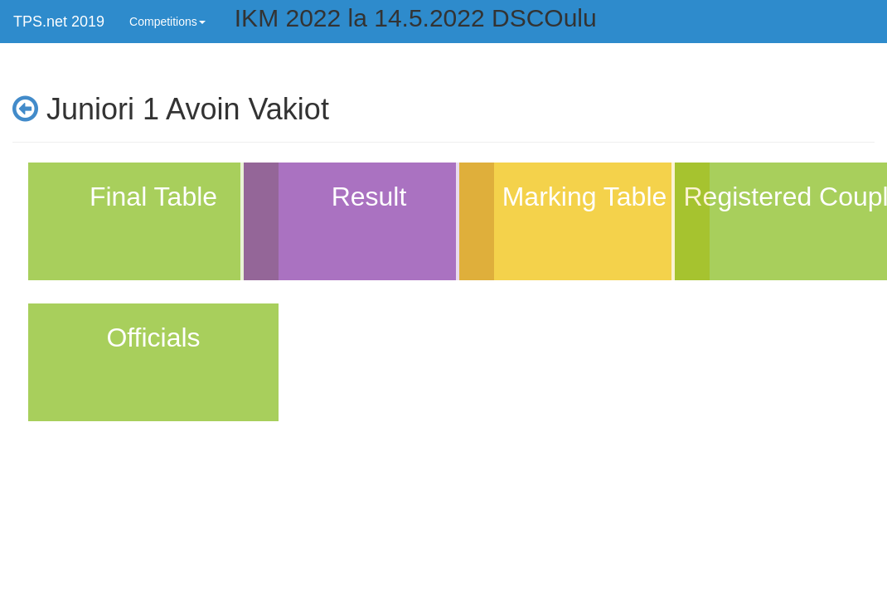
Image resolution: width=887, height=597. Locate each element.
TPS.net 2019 (58, 21)
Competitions (167, 21)
